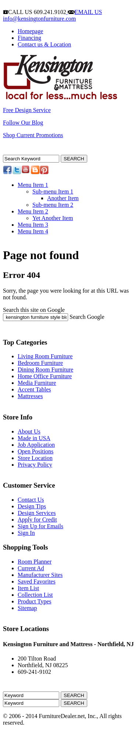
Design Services (37, 513)
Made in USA (34, 438)
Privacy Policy (35, 464)
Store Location (35, 458)
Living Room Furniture (45, 356)
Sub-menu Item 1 (52, 191)
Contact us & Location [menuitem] (44, 44)
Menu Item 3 (33, 225)
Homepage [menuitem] (30, 31)
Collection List (35, 595)
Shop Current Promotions (33, 135)
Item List (28, 588)
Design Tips (32, 506)
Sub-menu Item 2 (52, 205)
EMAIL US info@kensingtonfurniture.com (52, 15)
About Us (29, 431)
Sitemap (27, 608)
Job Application (36, 445)
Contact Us (31, 500)
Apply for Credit (37, 519)
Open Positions (35, 451)
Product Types (34, 601)
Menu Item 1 (33, 185)
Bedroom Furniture (40, 363)
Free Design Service (27, 110)
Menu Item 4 (33, 231)
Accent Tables (34, 389)
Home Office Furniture (45, 376)
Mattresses (30, 396)
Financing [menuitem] (29, 38)
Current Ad (31, 568)
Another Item (63, 198)
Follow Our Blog (23, 122)
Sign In (26, 533)
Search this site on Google (34, 310)
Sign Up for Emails (40, 526)
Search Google (87, 317)
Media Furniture (37, 383)
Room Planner (35, 561)
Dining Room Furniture (45, 369)
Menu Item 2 (33, 211)
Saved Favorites (37, 581)
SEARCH (74, 158)
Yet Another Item (52, 218)
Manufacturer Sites (40, 575)
